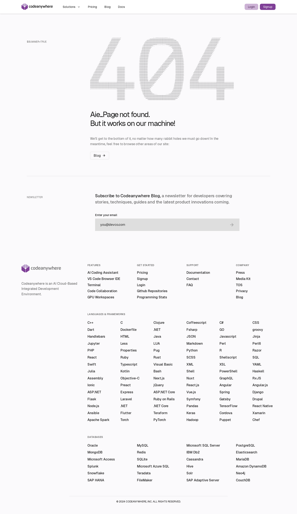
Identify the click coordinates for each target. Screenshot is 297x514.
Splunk (93, 466)
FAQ (189, 285)
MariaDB (242, 459)
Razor (257, 350)
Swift (91, 364)
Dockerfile (128, 330)
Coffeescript (196, 322)
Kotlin (125, 371)
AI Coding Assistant (102, 272)
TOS (239, 285)
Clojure (158, 322)
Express (126, 392)
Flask (91, 399)
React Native (262, 406)
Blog (107, 7)
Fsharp (191, 330)
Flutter (125, 413)
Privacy (242, 291)
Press (240, 272)
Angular (225, 385)
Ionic (91, 385)
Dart (90, 330)
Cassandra (194, 459)
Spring (224, 392)
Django (257, 392)
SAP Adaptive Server (202, 480)
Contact (192, 279)
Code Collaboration (102, 291)
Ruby (124, 357)
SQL (255, 357)
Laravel (126, 399)
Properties (128, 350)
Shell (190, 371)
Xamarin (258, 413)
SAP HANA (95, 480)
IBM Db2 (193, 452)
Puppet (225, 420)
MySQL (142, 445)
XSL (222, 364)
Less (124, 343)
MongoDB (95, 452)
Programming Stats (152, 297)
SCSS (191, 357)
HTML (124, 336)
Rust (157, 357)
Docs (121, 7)
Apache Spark (98, 420)
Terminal (94, 285)
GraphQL (226, 378)
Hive (189, 466)
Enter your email (106, 215)
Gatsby (225, 399)
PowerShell (228, 371)
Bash (157, 371)
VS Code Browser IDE (103, 279)
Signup (267, 7)
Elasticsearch (246, 452)
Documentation (198, 272)
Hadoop (192, 420)
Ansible (93, 413)
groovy (257, 330)
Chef (256, 420)
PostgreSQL (245, 445)
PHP (90, 350)
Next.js (159, 378)
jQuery (158, 385)
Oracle (92, 445)
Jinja (256, 336)
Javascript (227, 336)
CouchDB (243, 480)
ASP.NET (94, 392)
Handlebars (96, 336)
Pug (156, 350)
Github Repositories (152, 291)
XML (189, 364)
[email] (163, 225)
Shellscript (228, 357)
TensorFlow (228, 406)
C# (221, 322)
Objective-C (129, 378)
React (92, 357)
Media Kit (243, 279)
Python (192, 350)
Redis (141, 452)
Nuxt (190, 378)
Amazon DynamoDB (251, 466)
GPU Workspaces (100, 297)
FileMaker (144, 480)
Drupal (257, 399)
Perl (222, 343)
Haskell (258, 371)
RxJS (256, 378)
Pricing (93, 7)
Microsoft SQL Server (203, 445)
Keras (190, 413)
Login (251, 7)
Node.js (93, 406)
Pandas (192, 406)
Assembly (95, 378)
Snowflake (95, 473)
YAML (256, 364)
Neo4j (240, 473)
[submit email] (232, 225)
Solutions (71, 7)
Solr (189, 473)
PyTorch (159, 420)
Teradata (144, 473)
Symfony (193, 399)
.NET (156, 330)
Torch (124, 420)
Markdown (194, 343)
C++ (90, 322)
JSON (191, 336)
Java (157, 336)
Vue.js (191, 392)
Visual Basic (163, 364)
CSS (255, 322)
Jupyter (93, 343)
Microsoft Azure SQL (153, 466)
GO (221, 330)
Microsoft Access (101, 459)
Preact (125, 385)
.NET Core (160, 406)
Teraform (160, 413)
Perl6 (256, 343)
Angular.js (260, 385)
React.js (192, 385)
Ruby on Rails (164, 399)
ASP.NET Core (164, 392)
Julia (91, 371)
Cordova (225, 413)
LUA (156, 343)
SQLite (142, 459)
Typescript (128, 364)
